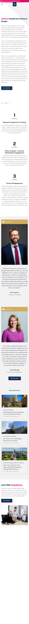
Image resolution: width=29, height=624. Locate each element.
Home (2, 103)
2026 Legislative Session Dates (11, 1)
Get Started (6, 88)
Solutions (6, 103)
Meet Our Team (14, 378)
